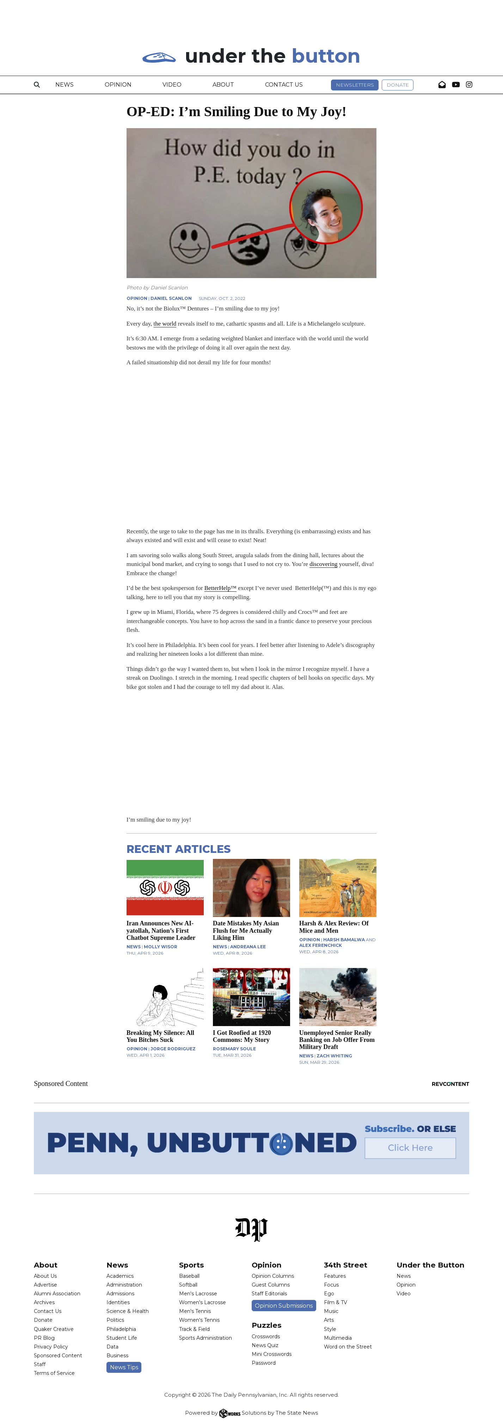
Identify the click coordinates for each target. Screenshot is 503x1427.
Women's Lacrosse (202, 1302)
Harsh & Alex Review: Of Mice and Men (334, 927)
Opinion (118, 84)
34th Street (345, 1265)
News (64, 84)
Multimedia (338, 1338)
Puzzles (267, 1325)
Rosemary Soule (234, 1048)
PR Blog (44, 1338)
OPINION (137, 298)
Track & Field (194, 1329)
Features (335, 1276)
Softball (188, 1285)
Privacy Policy (51, 1347)
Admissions (120, 1293)
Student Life (121, 1338)
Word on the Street (348, 1347)
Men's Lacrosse (198, 1293)
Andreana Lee (248, 946)
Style (330, 1329)
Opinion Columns (273, 1276)
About (223, 84)
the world (165, 323)
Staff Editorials (269, 1293)
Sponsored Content (58, 1355)
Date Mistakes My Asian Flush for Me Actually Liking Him (246, 930)
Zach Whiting (334, 1055)
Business (117, 1355)
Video (172, 84)
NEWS (134, 946)
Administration (124, 1285)
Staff (39, 1364)
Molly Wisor (160, 946)
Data (112, 1347)
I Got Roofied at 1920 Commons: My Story (242, 1036)
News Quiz (265, 1345)
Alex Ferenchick (320, 945)
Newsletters (355, 85)
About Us (45, 1276)
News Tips (124, 1367)
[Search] (37, 84)
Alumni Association (57, 1293)
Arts (329, 1320)
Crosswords (266, 1336)
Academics (120, 1276)
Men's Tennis (195, 1311)
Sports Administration (205, 1338)
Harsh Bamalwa (344, 939)
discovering (323, 564)
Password (264, 1363)
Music (331, 1311)
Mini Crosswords (272, 1354)
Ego (329, 1293)
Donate (398, 85)
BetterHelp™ (220, 588)
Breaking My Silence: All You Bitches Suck (160, 1036)
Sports (191, 1265)
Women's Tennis (199, 1320)
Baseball (189, 1276)
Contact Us (284, 84)
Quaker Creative (54, 1329)
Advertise (45, 1285)
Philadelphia (121, 1329)
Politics (115, 1320)
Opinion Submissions (284, 1305)
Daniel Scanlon (171, 298)
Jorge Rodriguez (173, 1048)
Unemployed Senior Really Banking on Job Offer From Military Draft (337, 1039)
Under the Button (431, 1265)
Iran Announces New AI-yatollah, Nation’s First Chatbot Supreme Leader (161, 930)
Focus (331, 1285)
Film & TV (335, 1302)
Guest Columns (271, 1285)
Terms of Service (54, 1373)
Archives (44, 1302)
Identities (118, 1302)
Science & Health (127, 1311)
